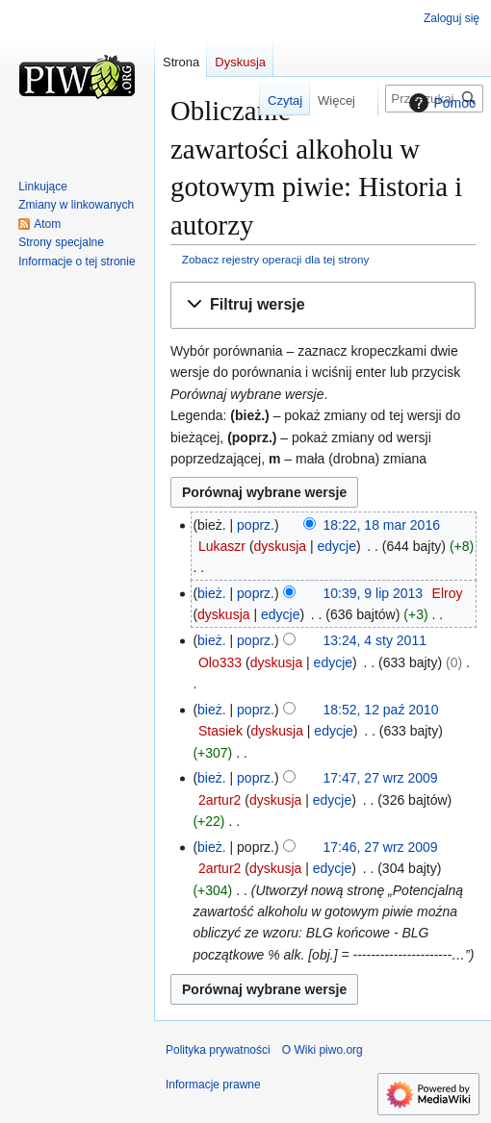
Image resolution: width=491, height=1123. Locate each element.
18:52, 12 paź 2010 (381, 709)
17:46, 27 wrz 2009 (380, 847)
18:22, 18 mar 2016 (381, 525)
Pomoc (440, 102)
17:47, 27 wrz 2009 (380, 778)
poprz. (255, 525)
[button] (323, 305)
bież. (211, 593)
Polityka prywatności (218, 1050)
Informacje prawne (213, 1084)
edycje (336, 546)
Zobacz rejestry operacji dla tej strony (276, 259)
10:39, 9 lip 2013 (373, 593)
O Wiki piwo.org (322, 1050)
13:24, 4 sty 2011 (374, 640)
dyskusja (280, 546)
